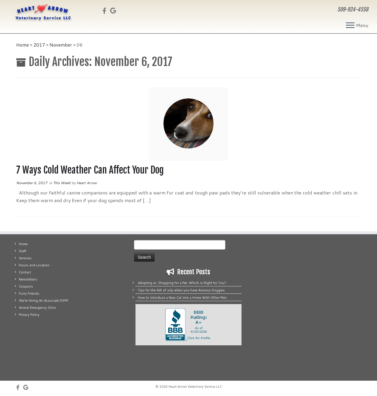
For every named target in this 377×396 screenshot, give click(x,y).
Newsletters (28, 279)
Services (25, 258)
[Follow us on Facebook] (106, 10)
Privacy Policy (29, 314)
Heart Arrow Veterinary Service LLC (195, 386)
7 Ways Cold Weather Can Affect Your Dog (90, 170)
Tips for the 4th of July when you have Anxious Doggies (181, 290)
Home (22, 44)
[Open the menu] (350, 25)
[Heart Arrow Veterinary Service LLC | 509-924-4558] (43, 12)
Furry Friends (29, 293)
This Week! (62, 182)
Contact (25, 272)
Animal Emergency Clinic (37, 307)
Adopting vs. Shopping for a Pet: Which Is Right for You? (182, 282)
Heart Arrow (87, 182)
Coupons (26, 286)
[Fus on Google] (115, 10)
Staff (22, 251)
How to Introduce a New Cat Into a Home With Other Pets (182, 297)
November (60, 44)
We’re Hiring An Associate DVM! (43, 300)
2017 (39, 44)
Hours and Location (34, 265)
